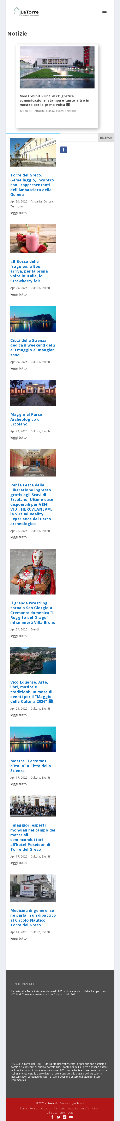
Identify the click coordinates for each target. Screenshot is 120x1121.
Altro (95, 1108)
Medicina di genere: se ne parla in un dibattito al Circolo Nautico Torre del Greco (33, 917)
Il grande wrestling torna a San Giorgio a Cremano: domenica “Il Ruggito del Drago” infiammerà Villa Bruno (32, 612)
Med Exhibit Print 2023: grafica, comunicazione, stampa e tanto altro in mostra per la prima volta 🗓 (54, 100)
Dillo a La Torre (56, 1112)
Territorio (70, 111)
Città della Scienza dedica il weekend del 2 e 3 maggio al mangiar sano (32, 347)
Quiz (70, 1112)
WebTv (85, 1108)
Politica (34, 1108)
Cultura (50, 111)
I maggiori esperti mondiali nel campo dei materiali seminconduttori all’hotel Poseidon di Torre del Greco (32, 837)
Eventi (60, 111)
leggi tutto (18, 213)
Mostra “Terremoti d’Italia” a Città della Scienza (30, 765)
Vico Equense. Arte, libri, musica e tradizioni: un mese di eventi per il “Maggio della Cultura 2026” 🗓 (31, 692)
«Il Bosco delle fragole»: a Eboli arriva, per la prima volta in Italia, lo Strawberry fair (29, 271)
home (23, 1108)
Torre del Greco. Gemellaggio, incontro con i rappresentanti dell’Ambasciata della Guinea (32, 185)
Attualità (40, 111)
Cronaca (46, 1108)
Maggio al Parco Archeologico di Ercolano (26, 419)
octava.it (51, 1103)
